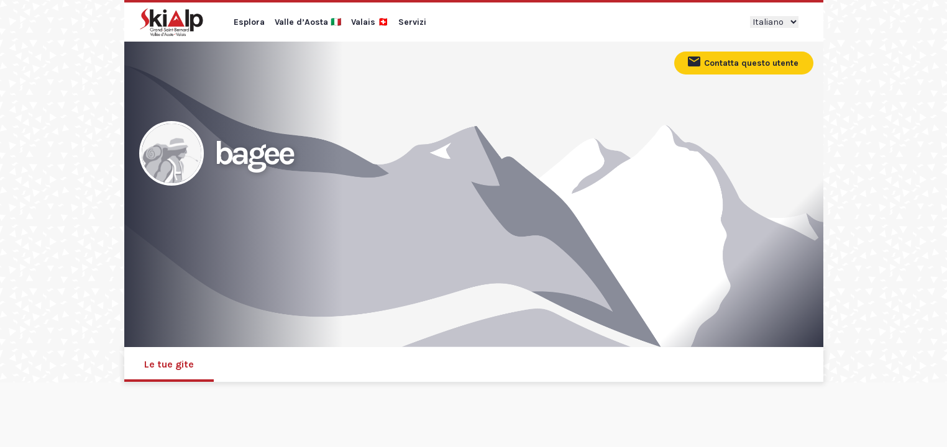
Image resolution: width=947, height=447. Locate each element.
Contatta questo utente (742, 61)
